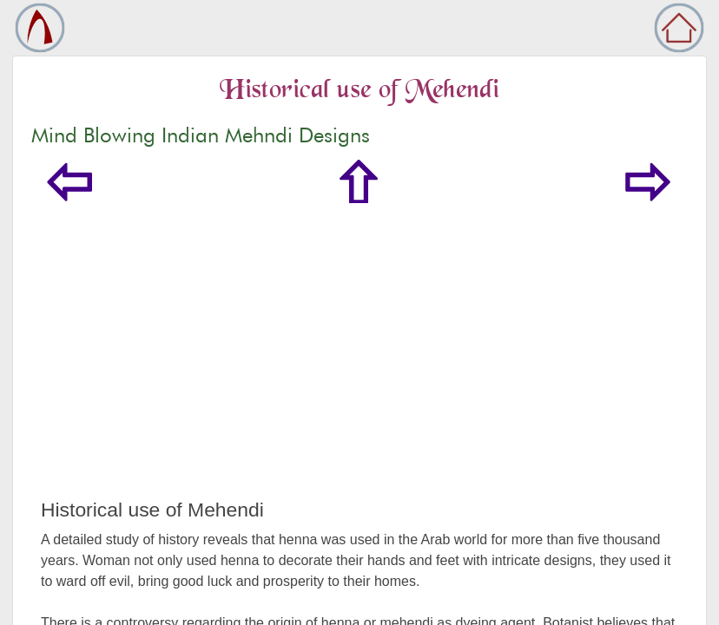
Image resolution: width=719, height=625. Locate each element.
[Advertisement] (359, 368)
